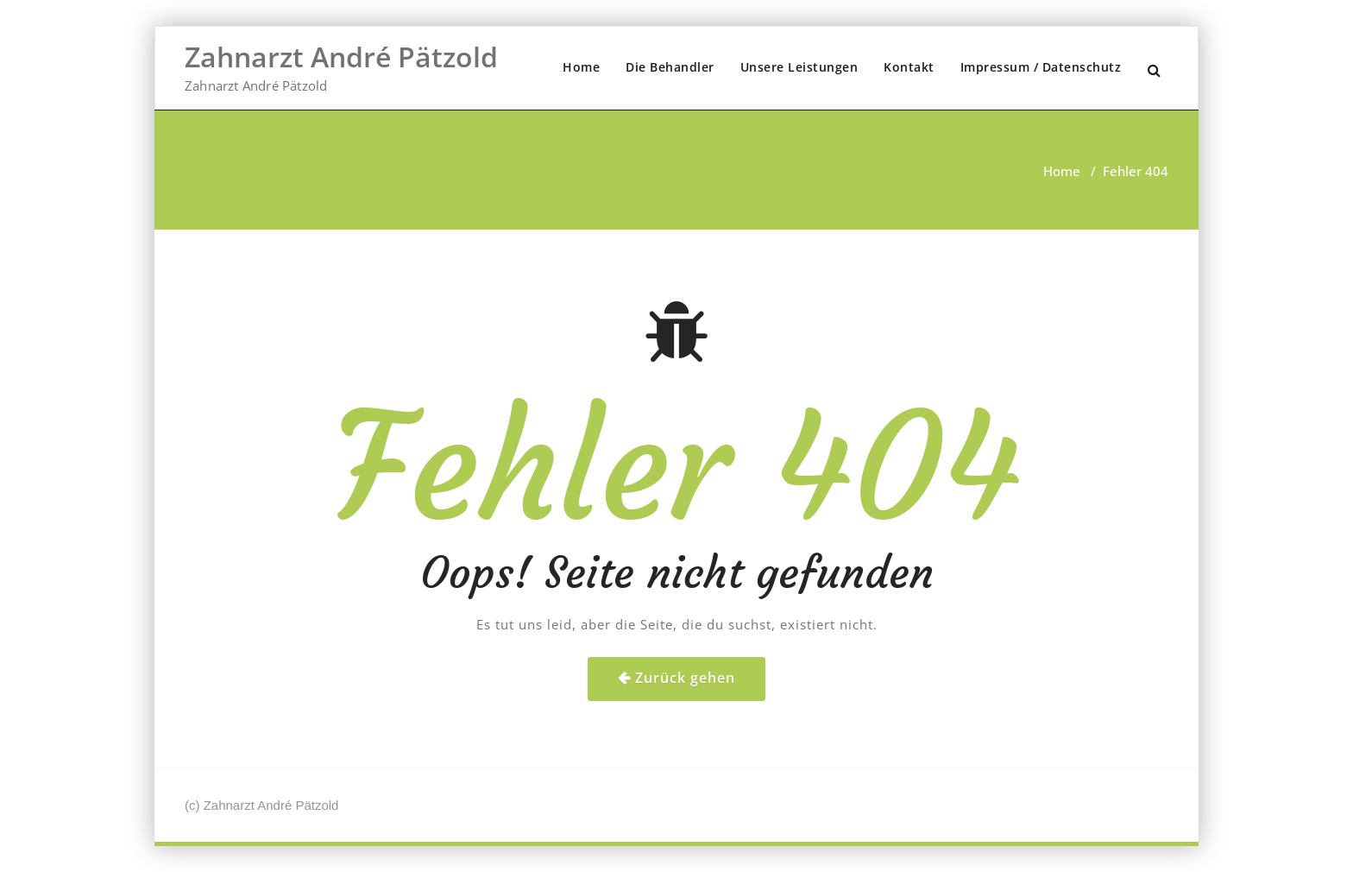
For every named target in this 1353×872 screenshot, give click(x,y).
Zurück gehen (685, 677)
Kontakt (909, 67)
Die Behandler (670, 67)
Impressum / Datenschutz (1041, 67)
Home (581, 67)
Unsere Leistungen (799, 67)
